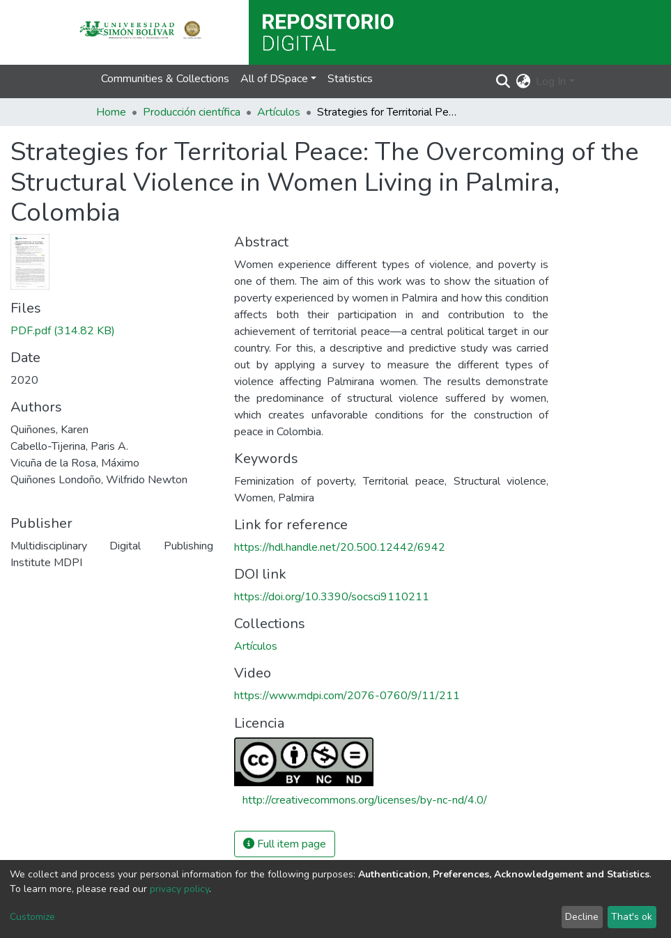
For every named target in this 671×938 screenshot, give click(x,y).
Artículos (278, 112)
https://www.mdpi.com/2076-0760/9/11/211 (347, 695)
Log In (551, 81)
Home (111, 112)
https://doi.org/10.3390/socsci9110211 (331, 596)
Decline (582, 916)
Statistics (350, 78)
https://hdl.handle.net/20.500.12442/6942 (339, 547)
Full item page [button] (284, 844)
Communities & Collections (165, 78)
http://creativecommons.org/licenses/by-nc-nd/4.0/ (365, 800)
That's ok (631, 916)
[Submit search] (502, 81)
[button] (523, 81)
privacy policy (179, 889)
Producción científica (191, 112)
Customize (32, 916)
